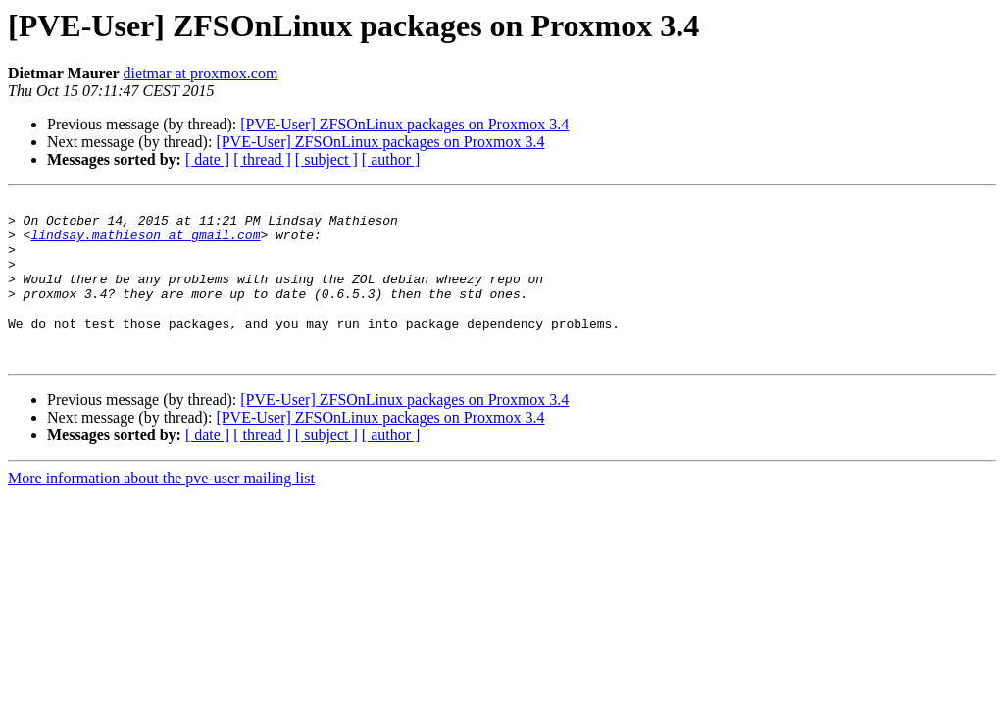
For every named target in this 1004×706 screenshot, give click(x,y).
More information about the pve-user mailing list (161, 510)
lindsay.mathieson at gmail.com (145, 243)
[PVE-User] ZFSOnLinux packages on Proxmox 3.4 (404, 124)
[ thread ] (262, 159)
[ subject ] (326, 159)
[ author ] (391, 159)
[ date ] (207, 159)
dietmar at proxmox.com (201, 73)
